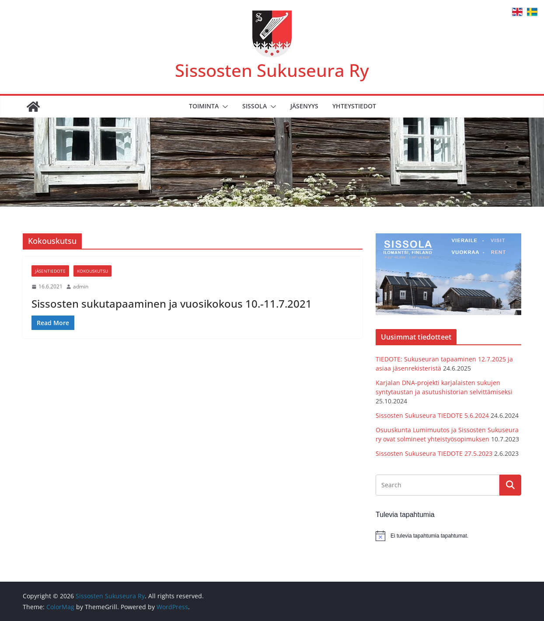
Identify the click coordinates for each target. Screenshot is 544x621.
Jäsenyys (304, 106)
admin (80, 286)
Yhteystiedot (354, 106)
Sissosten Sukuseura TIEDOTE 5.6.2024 (432, 415)
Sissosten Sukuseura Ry (272, 70)
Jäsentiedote (50, 271)
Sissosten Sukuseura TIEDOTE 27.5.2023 (434, 453)
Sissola (254, 106)
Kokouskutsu (92, 271)
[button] (223, 106)
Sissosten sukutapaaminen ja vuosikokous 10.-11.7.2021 (171, 303)
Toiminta (204, 106)
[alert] (448, 536)
